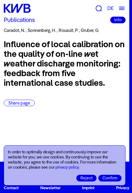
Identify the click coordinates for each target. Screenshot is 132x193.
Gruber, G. (90, 30)
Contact (11, 187)
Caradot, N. (14, 30)
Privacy (122, 187)
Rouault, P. (68, 30)
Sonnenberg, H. (42, 30)
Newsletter (50, 187)
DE (110, 8)
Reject (86, 177)
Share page (19, 103)
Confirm (109, 177)
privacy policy (67, 167)
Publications (19, 20)
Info (118, 19)
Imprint (88, 187)
